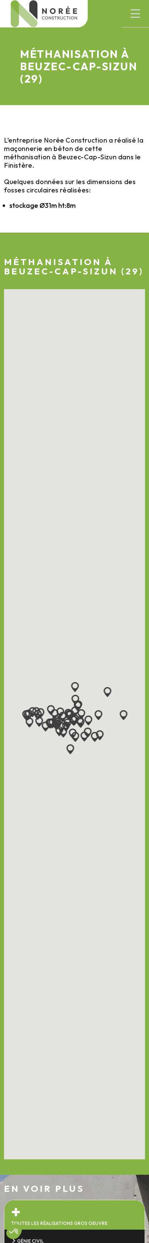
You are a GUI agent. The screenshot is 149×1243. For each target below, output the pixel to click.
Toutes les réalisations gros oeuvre (59, 1223)
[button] (135, 13)
